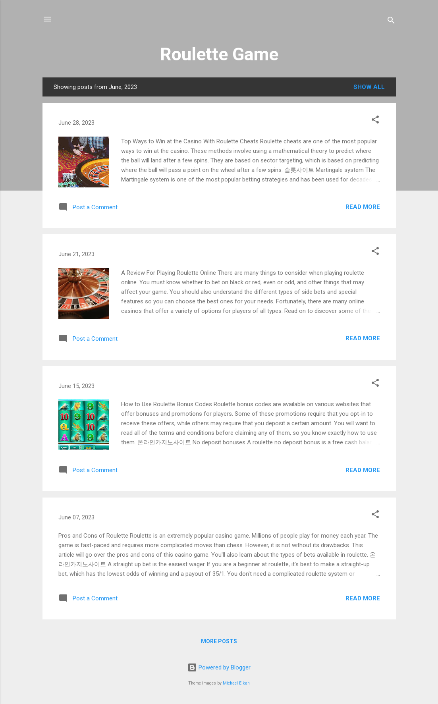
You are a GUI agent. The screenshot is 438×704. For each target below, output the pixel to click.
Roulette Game (219, 54)
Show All (369, 87)
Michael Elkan (236, 683)
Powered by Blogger (219, 667)
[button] (375, 121)
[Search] (391, 22)
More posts (219, 641)
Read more (362, 206)
